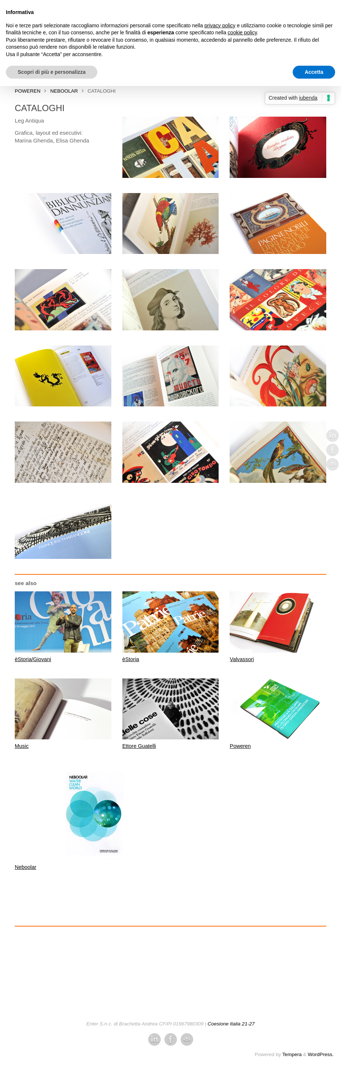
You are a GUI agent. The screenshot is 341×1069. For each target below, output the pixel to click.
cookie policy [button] (242, 32)
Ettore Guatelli (139, 746)
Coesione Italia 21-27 (231, 1024)
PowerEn (28, 91)
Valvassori (242, 659)
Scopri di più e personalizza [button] (52, 72)
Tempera (292, 1054)
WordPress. (321, 1054)
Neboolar (64, 91)
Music (22, 746)
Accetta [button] (314, 72)
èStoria (131, 659)
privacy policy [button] (220, 25)
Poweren (240, 746)
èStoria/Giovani (34, 659)
